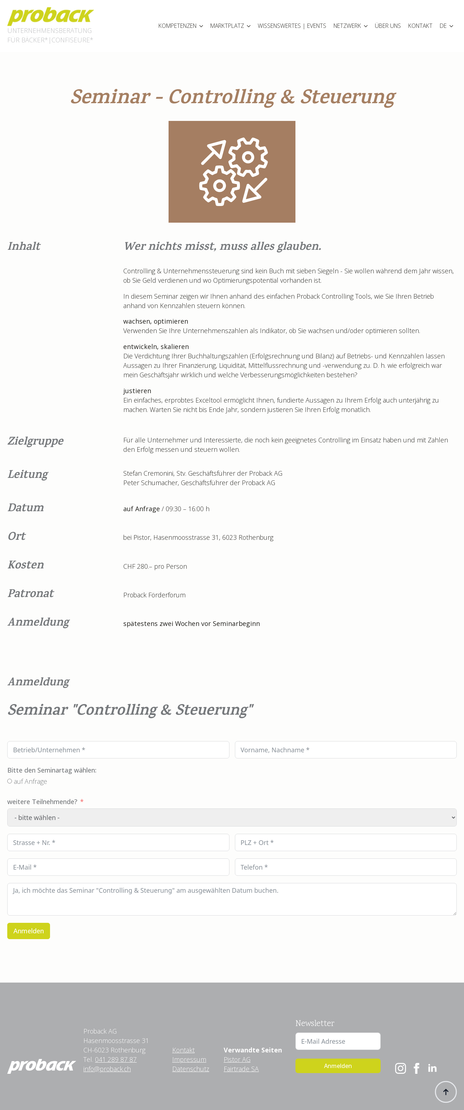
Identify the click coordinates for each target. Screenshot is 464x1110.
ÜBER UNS (388, 26)
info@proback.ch (107, 1068)
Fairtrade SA (241, 1068)
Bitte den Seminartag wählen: (51, 770)
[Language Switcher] (452, 26)
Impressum (189, 1059)
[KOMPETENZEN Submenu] (201, 26)
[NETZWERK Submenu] (366, 26)
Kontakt (183, 1050)
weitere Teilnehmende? (42, 801)
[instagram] (400, 1068)
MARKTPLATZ (227, 26)
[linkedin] (432, 1068)
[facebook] (416, 1068)
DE (443, 26)
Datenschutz (190, 1068)
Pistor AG (237, 1059)
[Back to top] (446, 1092)
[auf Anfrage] (9, 781)
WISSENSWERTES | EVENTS (292, 26)
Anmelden (28, 930)
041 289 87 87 (116, 1059)
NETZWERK (347, 26)
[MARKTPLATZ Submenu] (249, 26)
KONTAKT (420, 26)
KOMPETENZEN (177, 26)
